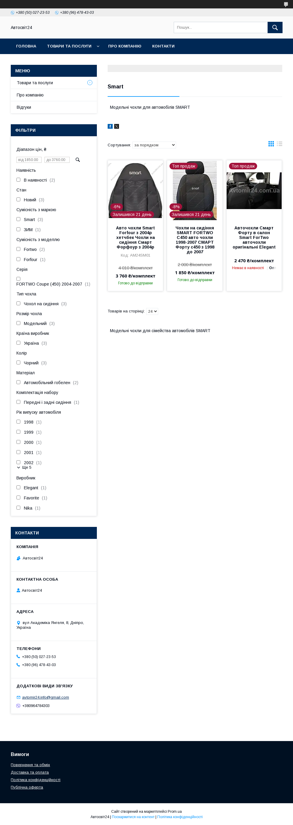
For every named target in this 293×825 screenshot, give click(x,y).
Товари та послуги (69, 46)
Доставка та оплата (30, 772)
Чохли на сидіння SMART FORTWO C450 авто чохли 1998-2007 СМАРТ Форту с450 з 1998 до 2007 (195, 240)
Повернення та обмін (30, 765)
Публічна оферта (27, 787)
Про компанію (124, 46)
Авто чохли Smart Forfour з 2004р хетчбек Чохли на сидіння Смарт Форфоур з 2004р (135, 237)
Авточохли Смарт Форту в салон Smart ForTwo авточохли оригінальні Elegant (254, 237)
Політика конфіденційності (35, 780)
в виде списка (279, 145)
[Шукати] (275, 27)
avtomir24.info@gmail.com (45, 697)
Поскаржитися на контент (133, 817)
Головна (26, 46)
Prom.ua (175, 811)
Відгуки (24, 107)
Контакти (163, 46)
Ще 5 (26, 467)
